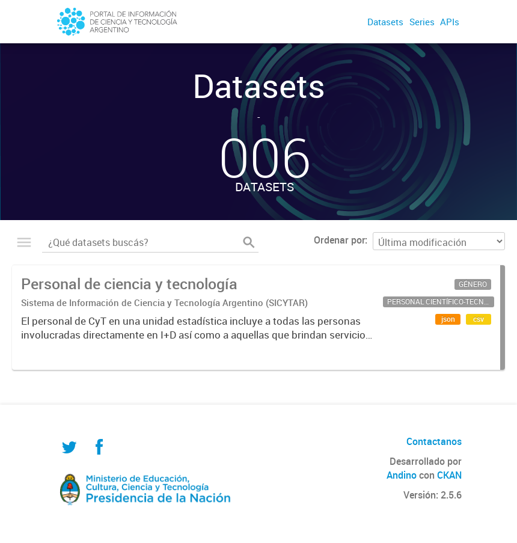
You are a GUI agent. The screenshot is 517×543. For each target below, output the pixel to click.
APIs (449, 22)
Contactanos (434, 441)
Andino (402, 475)
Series (422, 22)
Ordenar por (339, 240)
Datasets (385, 22)
